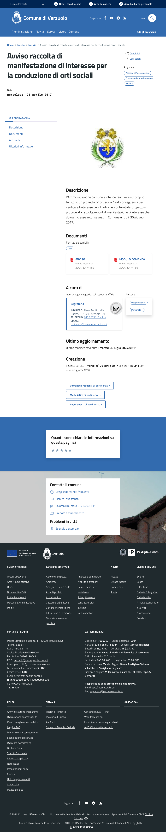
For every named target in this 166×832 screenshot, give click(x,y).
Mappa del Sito (15, 790)
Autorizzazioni (53, 597)
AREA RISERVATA (81, 827)
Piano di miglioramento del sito (23, 722)
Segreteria (77, 304)
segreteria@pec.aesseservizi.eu (106, 691)
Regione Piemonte (56, 712)
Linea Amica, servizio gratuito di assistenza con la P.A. (113, 722)
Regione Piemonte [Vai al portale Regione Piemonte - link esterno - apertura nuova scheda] (18, 4)
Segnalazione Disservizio (20, 738)
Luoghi (140, 582)
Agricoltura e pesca (56, 576)
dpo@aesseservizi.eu (103, 687)
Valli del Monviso (93, 717)
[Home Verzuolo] (40, 18)
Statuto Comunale (17, 753)
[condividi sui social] (132, 53)
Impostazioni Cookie (18, 769)
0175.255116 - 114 (95, 317)
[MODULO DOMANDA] (116, 259)
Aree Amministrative (18, 582)
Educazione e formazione (59, 613)
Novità (21, 45)
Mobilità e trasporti (88, 582)
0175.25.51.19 (20, 648)
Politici (10, 608)
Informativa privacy (17, 758)
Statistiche (13, 784)
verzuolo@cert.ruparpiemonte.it (31, 660)
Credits (11, 774)
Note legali (13, 764)
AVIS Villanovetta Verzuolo (98, 727)
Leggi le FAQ (14, 727)
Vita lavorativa (85, 613)
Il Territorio (142, 587)
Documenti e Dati (16, 592)
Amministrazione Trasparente (23, 712)
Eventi (140, 576)
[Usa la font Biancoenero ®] (67, 4)
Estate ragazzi (118, 582)
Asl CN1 (50, 722)
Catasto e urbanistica (57, 602)
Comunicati (117, 587)
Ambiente (51, 582)
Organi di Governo (16, 576)
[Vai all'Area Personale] (135, 4)
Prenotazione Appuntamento (22, 732)
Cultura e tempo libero (58, 608)
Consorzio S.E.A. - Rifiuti (97, 712)
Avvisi (114, 592)
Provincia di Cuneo (56, 717)
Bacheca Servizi (15, 748)
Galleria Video (144, 597)
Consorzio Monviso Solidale (60, 727)
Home (10, 45)
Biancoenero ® (96, 823)
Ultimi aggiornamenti (18, 779)
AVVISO (80, 259)
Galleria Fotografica (147, 592)
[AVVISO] (72, 259)
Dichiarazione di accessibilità (22, 717)
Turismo (82, 608)
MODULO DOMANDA (132, 259)
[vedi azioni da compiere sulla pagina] (133, 58)
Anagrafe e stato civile (58, 587)
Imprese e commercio (89, 576)
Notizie (32, 45)
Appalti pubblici (54, 592)
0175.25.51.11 (19, 645)
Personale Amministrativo (21, 602)
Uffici (9, 587)
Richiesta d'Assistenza (19, 743)
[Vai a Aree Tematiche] (100, 4)
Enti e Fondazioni (16, 597)
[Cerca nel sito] (152, 18)
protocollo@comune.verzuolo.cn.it (89, 324)
